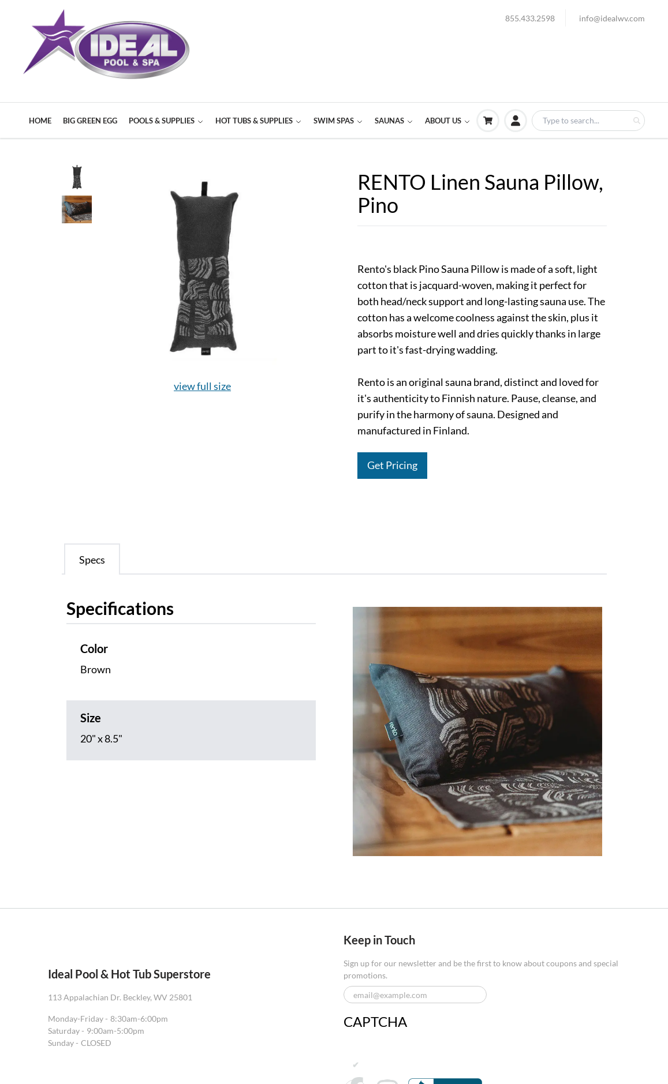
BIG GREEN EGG (90, 120)
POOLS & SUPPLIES (166, 120)
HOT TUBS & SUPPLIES (258, 120)
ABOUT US (448, 120)
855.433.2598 (530, 18)
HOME (40, 120)
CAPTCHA (375, 1021)
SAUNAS (394, 120)
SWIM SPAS (338, 120)
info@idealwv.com (612, 18)
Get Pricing (392, 465)
